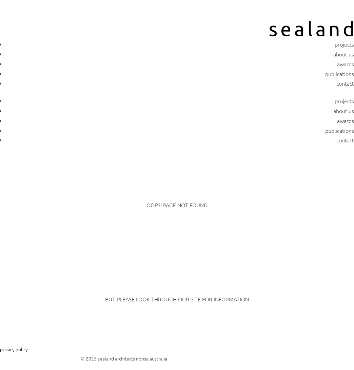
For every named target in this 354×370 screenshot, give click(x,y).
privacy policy (14, 349)
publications (339, 73)
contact (345, 83)
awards (345, 64)
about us (343, 54)
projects (344, 44)
